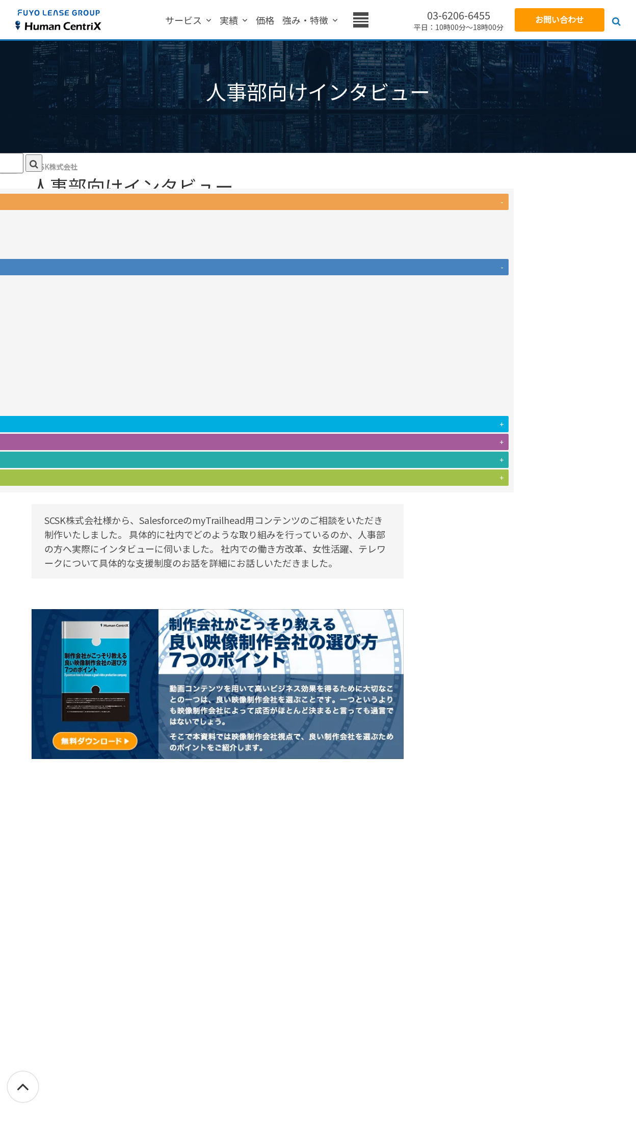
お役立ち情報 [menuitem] (347, 21)
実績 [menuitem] (168, 21)
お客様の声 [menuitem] (289, 21)
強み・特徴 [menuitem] (235, 21)
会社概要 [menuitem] (401, 21)
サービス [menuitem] (132, 21)
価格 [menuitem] (195, 21)
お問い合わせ (559, 19)
